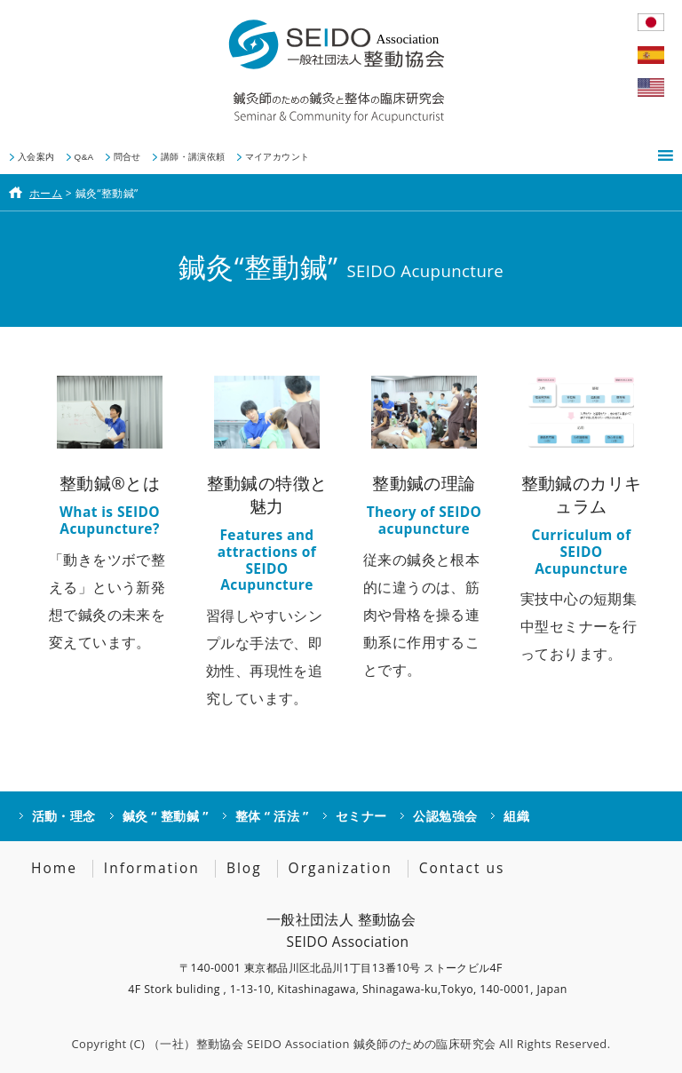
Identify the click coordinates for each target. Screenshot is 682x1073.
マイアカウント (277, 157)
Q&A (84, 157)
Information (152, 868)
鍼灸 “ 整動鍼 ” (166, 815)
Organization (341, 868)
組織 (516, 815)
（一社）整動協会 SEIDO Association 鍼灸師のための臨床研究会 (322, 1044)
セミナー (361, 815)
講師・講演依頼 (193, 157)
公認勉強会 (445, 815)
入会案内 (36, 157)
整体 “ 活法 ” (272, 815)
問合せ (127, 157)
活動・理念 (64, 815)
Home (54, 868)
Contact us (462, 868)
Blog (244, 868)
